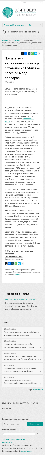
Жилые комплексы (21, 403)
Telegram (9, 254)
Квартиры (6, 403)
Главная (5, 41)
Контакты (6, 408)
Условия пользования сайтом (13, 439)
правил (18, 275)
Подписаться (35, 424)
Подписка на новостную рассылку (15, 419)
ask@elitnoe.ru (26, 451)
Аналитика (15, 41)
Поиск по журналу (9, 429)
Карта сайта (7, 442)
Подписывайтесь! (13, 256)
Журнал (34, 403)
